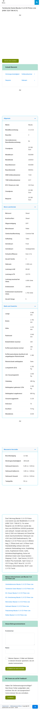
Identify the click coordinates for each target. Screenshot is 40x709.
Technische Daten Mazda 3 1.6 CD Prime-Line (19, 588)
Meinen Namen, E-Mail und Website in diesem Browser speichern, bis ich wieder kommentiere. (21, 660)
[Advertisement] (20, 36)
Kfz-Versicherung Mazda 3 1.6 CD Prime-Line (19, 597)
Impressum (5, 706)
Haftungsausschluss (16, 706)
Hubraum (24, 80)
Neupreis (8, 80)
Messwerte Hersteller (11, 449)
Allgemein (7, 118)
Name (7, 648)
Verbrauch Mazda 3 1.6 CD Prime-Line (17, 606)
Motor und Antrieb (10, 207)
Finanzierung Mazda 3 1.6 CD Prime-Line (17, 610)
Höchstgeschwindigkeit (12, 74)
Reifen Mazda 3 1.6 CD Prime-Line (16, 615)
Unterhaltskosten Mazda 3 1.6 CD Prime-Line (19, 584)
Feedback (11, 697)
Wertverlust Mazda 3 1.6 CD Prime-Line (17, 602)
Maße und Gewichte (10, 306)
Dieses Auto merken (10, 60)
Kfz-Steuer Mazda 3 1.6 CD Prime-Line (17, 593)
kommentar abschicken (15, 668)
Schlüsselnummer (27, 74)
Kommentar (9, 631)
